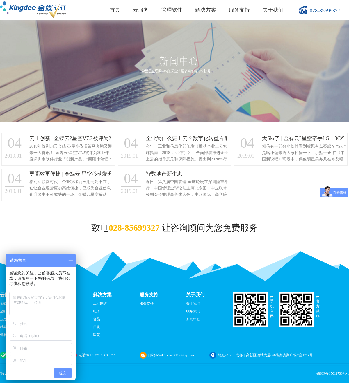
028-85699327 (325, 11)
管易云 (5, 335)
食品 (96, 319)
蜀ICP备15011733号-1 (332, 373)
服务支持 (239, 10)
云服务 (141, 10)
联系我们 (193, 311)
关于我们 (273, 10)
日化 (96, 327)
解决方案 (205, 10)
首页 (115, 10)
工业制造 (100, 303)
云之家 (5, 319)
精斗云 (5, 327)
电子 (96, 311)
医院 (96, 335)
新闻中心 (193, 319)
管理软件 (171, 10)
